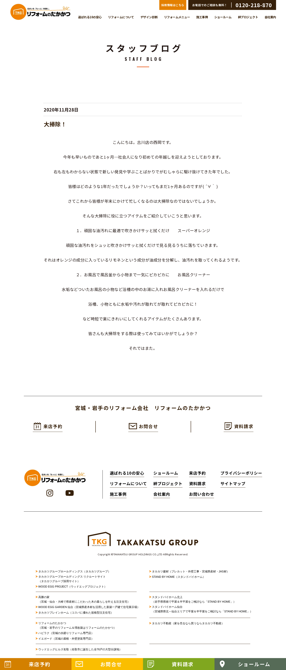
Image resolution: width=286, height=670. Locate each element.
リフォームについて (121, 17)
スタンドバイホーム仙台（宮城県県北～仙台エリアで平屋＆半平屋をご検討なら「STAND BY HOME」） (201, 610)
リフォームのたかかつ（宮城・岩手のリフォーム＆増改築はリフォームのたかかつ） (77, 626)
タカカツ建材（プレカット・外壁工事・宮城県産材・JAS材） (190, 572)
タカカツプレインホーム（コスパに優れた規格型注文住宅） (75, 614)
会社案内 (270, 17)
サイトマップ (232, 485)
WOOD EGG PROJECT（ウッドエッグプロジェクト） (72, 588)
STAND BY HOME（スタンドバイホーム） (178, 578)
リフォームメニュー (177, 17)
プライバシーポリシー (241, 474)
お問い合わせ (198, 495)
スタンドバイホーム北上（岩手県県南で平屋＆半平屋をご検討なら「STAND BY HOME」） (194, 600)
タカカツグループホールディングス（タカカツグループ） (74, 572)
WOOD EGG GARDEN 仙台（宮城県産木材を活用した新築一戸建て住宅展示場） (87, 608)
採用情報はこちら (172, 5)
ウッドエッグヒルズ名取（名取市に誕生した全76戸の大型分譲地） (81, 650)
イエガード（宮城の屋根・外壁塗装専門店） (66, 640)
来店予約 (194, 474)
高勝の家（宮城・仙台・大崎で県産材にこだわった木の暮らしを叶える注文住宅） (84, 600)
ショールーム (223, 17)
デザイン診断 (149, 17)
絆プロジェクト (248, 17)
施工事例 (202, 17)
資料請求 (194, 485)
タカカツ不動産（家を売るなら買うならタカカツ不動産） (188, 624)
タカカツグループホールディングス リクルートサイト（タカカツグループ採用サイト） (72, 580)
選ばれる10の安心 (90, 17)
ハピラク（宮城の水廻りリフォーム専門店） (66, 634)
